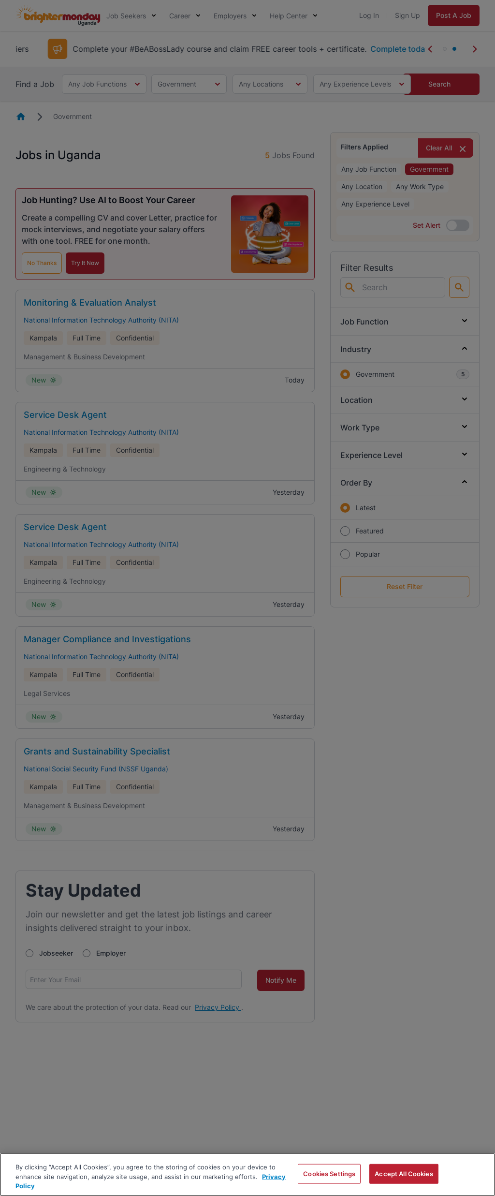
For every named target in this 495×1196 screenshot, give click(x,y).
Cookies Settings (329, 1173)
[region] (247, 1174)
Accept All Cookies (404, 1173)
